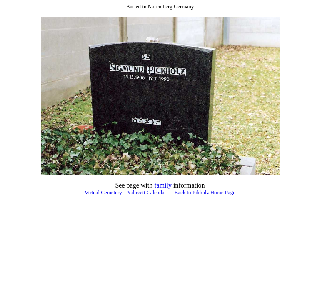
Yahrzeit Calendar (146, 192)
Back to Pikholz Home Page (204, 192)
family (163, 185)
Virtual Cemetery (103, 192)
